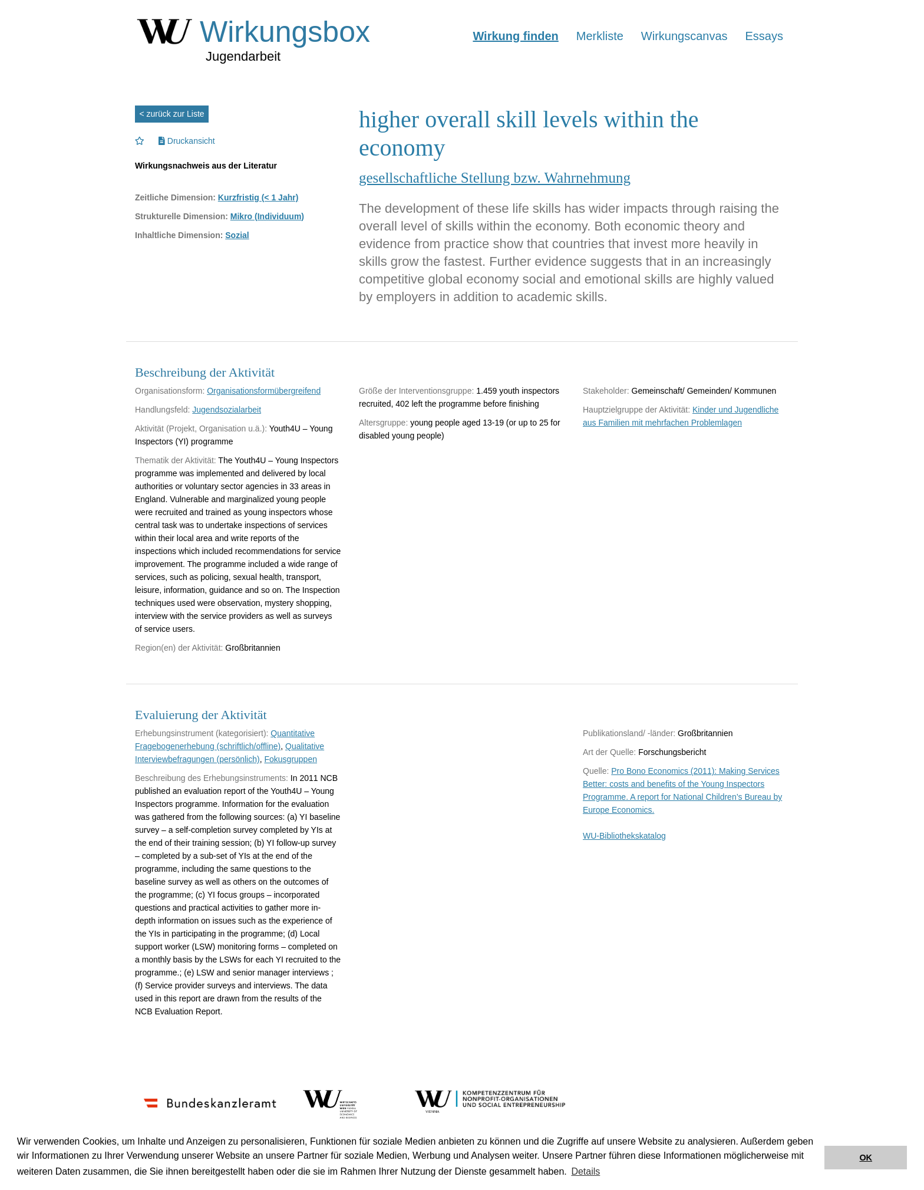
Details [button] (585, 1171)
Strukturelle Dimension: (181, 216)
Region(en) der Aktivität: (179, 647)
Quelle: (596, 771)
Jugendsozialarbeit (226, 409)
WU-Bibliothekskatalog (624, 835)
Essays (764, 35)
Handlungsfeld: (162, 409)
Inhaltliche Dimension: (179, 235)
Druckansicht (187, 141)
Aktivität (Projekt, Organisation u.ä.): (201, 428)
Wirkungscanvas (684, 35)
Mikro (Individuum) (267, 216)
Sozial (237, 235)
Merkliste (599, 35)
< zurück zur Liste (172, 113)
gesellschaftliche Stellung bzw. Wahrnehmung (495, 178)
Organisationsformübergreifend (264, 390)
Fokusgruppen (290, 759)
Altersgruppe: (383, 422)
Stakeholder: (606, 390)
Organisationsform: (169, 390)
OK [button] (865, 1157)
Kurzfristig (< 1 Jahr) (258, 197)
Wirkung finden (515, 35)
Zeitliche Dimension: (175, 197)
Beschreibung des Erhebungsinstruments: (211, 778)
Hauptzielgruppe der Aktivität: (636, 409)
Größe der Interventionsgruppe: (416, 390)
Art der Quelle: (609, 752)
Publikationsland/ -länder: (629, 733)
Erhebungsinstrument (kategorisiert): (201, 733)
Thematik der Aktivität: (175, 460)
